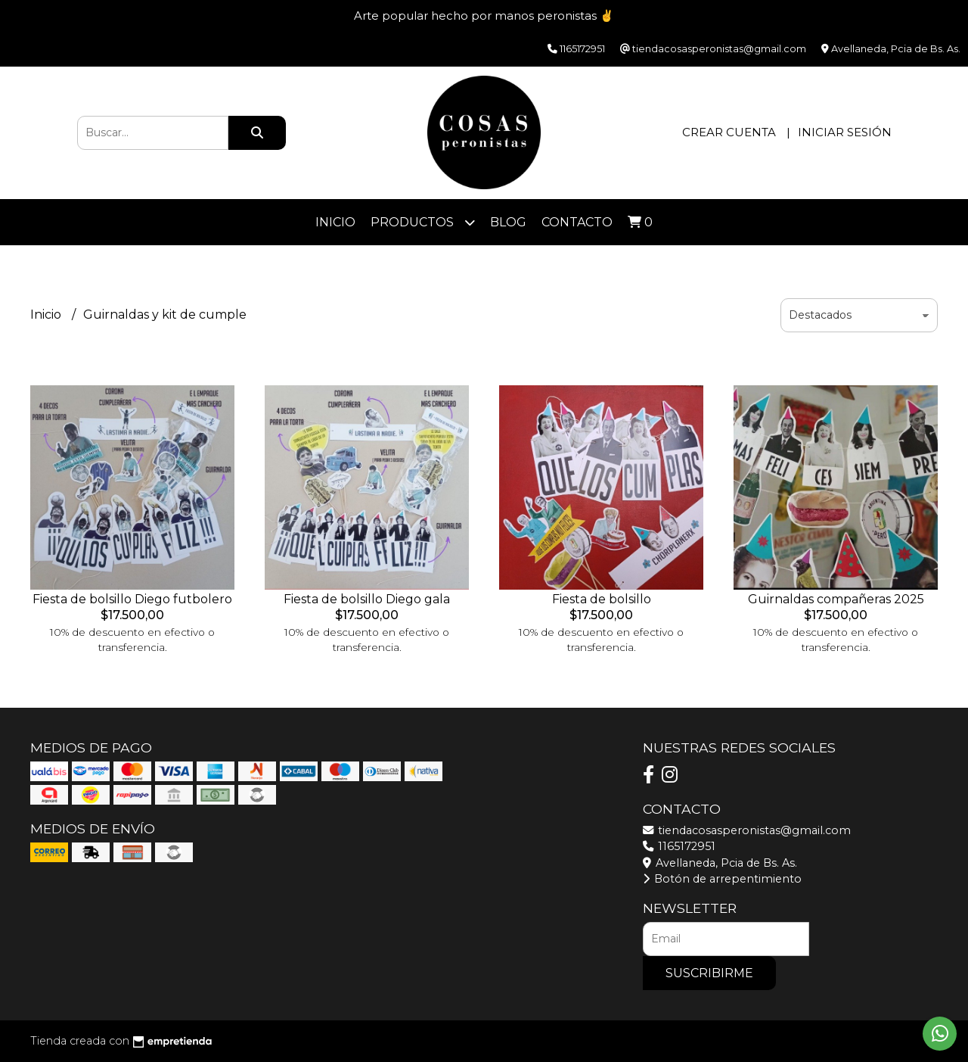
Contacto (577, 222)
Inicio (335, 222)
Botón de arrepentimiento (722, 879)
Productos (423, 222)
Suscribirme (709, 973)
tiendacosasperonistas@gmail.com (747, 830)
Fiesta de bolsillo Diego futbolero (132, 599)
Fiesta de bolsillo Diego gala (367, 599)
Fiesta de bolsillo (601, 599)
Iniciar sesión (845, 132)
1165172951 (679, 846)
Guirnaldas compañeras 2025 (836, 599)
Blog (508, 222)
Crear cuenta (729, 132)
